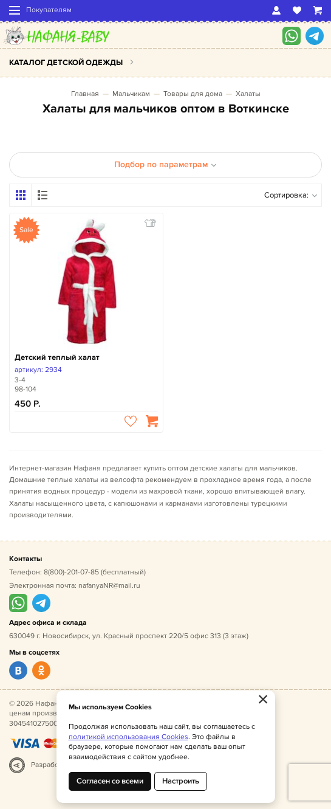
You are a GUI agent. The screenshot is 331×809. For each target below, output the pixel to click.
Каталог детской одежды (66, 62)
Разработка (50, 764)
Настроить (180, 781)
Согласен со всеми (110, 781)
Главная (85, 93)
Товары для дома (192, 93)
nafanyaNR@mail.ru (109, 585)
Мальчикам (131, 93)
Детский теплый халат (57, 357)
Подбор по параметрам (165, 164)
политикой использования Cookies (128, 737)
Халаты (248, 93)
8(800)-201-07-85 (71, 572)
